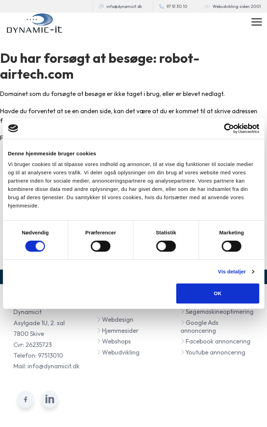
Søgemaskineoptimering (217, 312)
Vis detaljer (232, 271)
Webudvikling (118, 352)
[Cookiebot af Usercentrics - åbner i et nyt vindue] (229, 128)
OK (218, 293)
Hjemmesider (117, 330)
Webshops (114, 341)
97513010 (50, 355)
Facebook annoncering (215, 341)
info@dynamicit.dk (124, 6)
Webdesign (115, 319)
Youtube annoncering (213, 352)
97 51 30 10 (176, 6)
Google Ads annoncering (199, 326)
